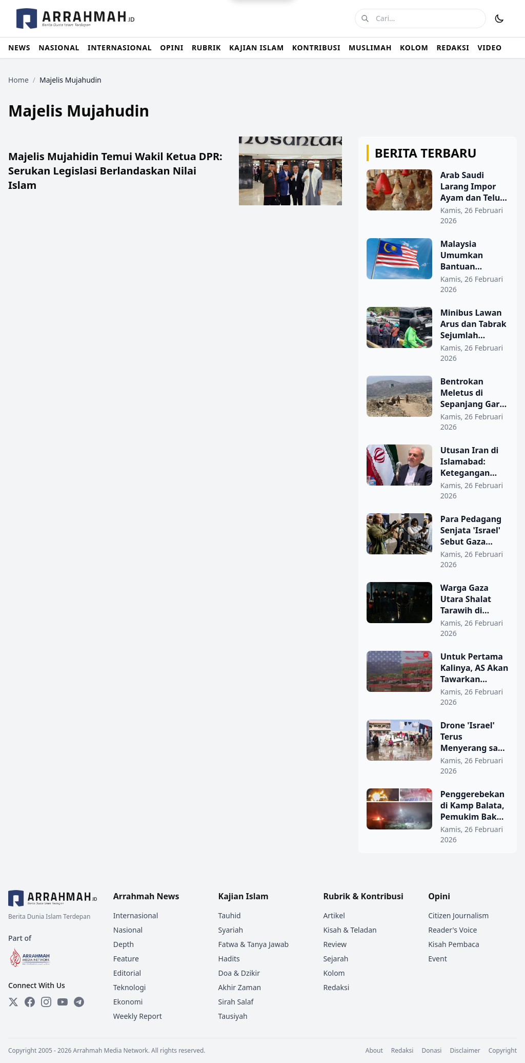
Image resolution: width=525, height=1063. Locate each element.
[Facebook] (30, 1002)
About (374, 1051)
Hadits (229, 958)
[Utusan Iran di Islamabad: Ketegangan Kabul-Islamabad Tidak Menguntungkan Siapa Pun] (438, 472)
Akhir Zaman (239, 987)
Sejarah (335, 958)
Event (437, 958)
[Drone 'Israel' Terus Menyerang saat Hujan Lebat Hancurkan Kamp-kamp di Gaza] (438, 748)
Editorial (127, 973)
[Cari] (365, 18)
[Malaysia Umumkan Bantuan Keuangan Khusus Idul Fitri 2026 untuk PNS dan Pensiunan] (438, 266)
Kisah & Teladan (349, 930)
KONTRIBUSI (316, 47)
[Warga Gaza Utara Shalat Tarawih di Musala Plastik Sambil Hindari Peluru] (438, 610)
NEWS (19, 47)
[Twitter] (13, 1002)
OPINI (172, 47)
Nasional (128, 930)
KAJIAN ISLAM (256, 47)
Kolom (334, 973)
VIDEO (490, 47)
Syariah (231, 930)
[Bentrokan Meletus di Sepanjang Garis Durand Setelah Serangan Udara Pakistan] (438, 404)
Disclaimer (465, 1051)
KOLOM (414, 47)
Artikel (334, 915)
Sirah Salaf (236, 1002)
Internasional (135, 915)
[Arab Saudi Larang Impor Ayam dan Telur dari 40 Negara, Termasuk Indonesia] (438, 197)
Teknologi (129, 987)
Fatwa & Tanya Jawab (253, 944)
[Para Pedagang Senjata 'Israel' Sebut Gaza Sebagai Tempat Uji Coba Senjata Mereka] (438, 541)
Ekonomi (128, 1002)
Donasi (431, 1051)
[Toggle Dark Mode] (499, 18)
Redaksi (336, 987)
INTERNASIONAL (120, 47)
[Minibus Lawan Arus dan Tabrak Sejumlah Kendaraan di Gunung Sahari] (438, 335)
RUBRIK (206, 47)
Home (18, 80)
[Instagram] (46, 1002)
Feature (126, 958)
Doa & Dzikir (239, 973)
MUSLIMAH (370, 47)
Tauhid (229, 915)
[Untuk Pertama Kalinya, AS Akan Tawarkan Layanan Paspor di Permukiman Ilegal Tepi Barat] (438, 679)
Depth (123, 944)
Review (335, 944)
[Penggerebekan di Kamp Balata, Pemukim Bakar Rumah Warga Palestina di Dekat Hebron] (438, 816)
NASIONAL (58, 47)
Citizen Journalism (458, 915)
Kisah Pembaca (453, 944)
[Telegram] (79, 1002)
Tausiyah (233, 1016)
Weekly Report (137, 1016)
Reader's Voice (452, 930)
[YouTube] (62, 1002)
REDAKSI (452, 47)
